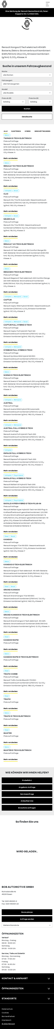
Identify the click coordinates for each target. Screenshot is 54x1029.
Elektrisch (16, 131)
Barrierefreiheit (8, 1016)
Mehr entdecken (11, 158)
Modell (5, 89)
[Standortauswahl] (27, 925)
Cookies (5, 1012)
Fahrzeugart (7, 80)
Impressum (6, 1020)
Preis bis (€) (34, 98)
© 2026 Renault (8, 1024)
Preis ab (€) (6, 98)
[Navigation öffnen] (48, 4)
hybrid (28, 131)
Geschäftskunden (42, 131)
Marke (4, 71)
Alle (6, 131)
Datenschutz (7, 1009)
